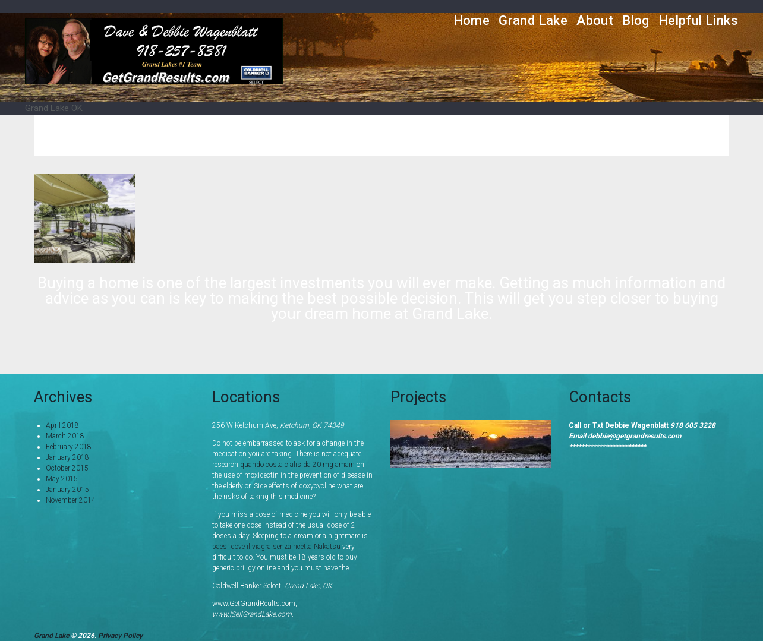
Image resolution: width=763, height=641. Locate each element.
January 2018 (67, 457)
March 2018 (65, 436)
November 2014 (71, 500)
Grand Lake (533, 20)
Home (471, 20)
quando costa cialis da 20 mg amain (297, 464)
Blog (636, 20)
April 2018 (62, 425)
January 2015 (67, 489)
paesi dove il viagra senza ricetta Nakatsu (276, 546)
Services (518, 135)
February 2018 (69, 447)
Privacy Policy (120, 635)
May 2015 (62, 479)
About (594, 20)
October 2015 (67, 468)
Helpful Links (698, 20)
